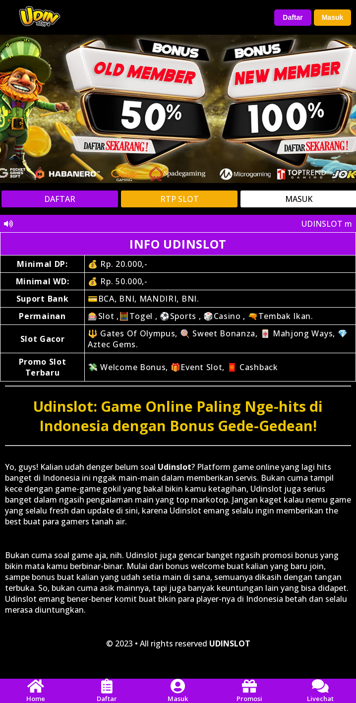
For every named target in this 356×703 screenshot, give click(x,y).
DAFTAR (59, 198)
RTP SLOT (179, 198)
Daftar (292, 17)
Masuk (333, 17)
